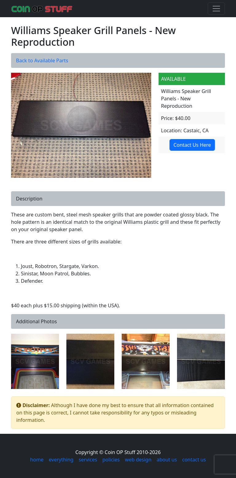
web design (138, 459)
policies (111, 459)
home (37, 459)
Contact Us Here (191, 145)
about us (167, 459)
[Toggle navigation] (216, 8)
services (88, 459)
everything (61, 459)
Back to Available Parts (42, 60)
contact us (194, 459)
